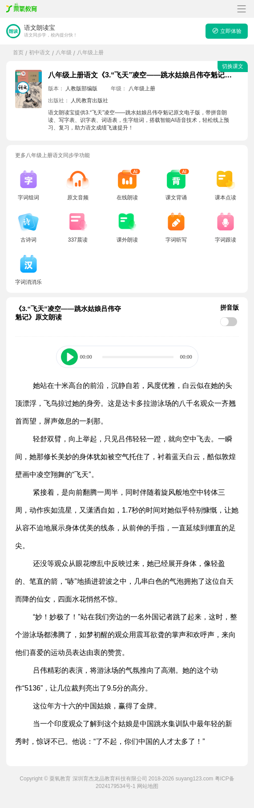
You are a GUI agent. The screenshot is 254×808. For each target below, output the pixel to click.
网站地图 (147, 786)
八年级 (64, 52)
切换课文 (232, 66)
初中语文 (39, 52)
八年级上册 (90, 52)
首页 (18, 52)
